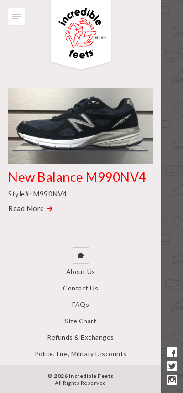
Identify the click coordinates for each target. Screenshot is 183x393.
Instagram (172, 380)
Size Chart (80, 321)
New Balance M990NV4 (77, 177)
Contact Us (80, 288)
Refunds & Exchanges (80, 337)
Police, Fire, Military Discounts (81, 353)
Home (81, 255)
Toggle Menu (16, 16)
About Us (80, 271)
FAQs (80, 304)
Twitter (172, 366)
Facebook (172, 352)
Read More (26, 208)
